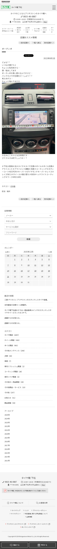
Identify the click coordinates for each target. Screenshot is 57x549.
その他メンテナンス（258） (15, 350)
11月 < (7, 252)
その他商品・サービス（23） (15, 387)
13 (49, 265)
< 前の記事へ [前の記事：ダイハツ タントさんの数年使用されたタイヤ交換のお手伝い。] (24, 42)
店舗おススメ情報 (45, 30)
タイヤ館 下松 (16, 7)
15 (15, 271)
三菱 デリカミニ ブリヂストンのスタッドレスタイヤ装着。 (26, 299)
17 (28, 271)
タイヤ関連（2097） (12, 335)
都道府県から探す (19, 30)
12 (42, 265)
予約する (42, 545)
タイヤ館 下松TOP (37, 30)
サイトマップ (16, 510)
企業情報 (29, 517)
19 (42, 271)
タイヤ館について (15, 503)
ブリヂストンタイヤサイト (15, 524)
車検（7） (8, 361)
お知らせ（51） (10, 398)
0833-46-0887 (29, 16)
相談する (14, 545)
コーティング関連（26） (13, 371)
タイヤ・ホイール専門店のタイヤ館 (7, 30)
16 (22, 271)
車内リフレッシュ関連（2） (14, 366)
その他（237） (10, 392)
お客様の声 (42, 503)
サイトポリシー (16, 514)
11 (35, 265)
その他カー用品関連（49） (14, 382)
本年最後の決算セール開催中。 (16, 305)
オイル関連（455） (11, 345)
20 (49, 271)
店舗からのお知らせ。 (12, 318)
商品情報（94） (10, 403)
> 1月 (50, 252)
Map (45, 22)
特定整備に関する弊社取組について (36, 514)
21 (8, 276)
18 (35, 271)
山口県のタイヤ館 (27, 30)
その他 (12, 186)
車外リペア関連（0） (12, 377)
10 (28, 265)
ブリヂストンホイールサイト (38, 524)
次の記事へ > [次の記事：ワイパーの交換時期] (49, 42)
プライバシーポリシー (40, 510)
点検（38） (8, 356)
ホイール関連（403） (12, 340)
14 (8, 271)
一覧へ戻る (36, 42)
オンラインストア (27, 527)
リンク (26, 510)
